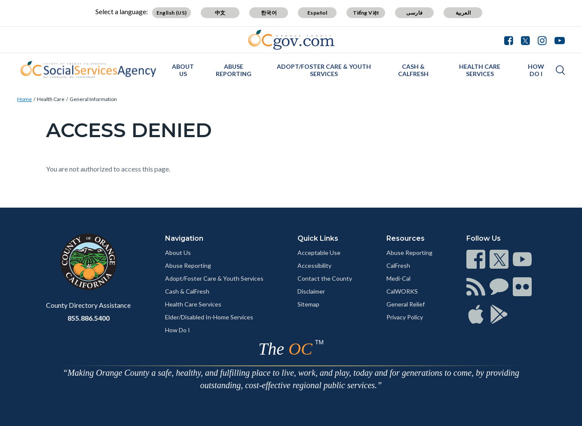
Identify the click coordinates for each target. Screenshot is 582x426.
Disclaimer (311, 291)
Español (317, 12)
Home (24, 99)
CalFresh (398, 265)
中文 (220, 12)
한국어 (269, 12)
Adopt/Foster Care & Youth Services (324, 70)
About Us (183, 70)
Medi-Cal (398, 278)
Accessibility (314, 265)
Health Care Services (479, 70)
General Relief (405, 304)
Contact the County (324, 278)
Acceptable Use (318, 252)
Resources (405, 238)
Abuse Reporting (233, 70)
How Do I (536, 70)
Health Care (50, 99)
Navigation (184, 238)
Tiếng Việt (366, 12)
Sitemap (308, 304)
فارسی (414, 12)
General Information (93, 99)
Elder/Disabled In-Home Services (209, 317)
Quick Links (317, 238)
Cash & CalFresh (413, 70)
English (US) (171, 12)
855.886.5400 (88, 318)
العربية (463, 12)
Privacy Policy (404, 317)
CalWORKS (402, 291)
